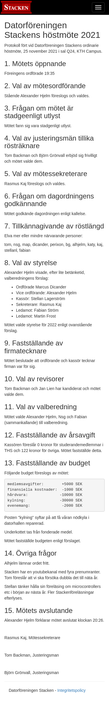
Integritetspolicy (71, 690)
